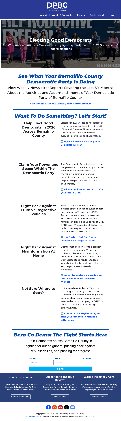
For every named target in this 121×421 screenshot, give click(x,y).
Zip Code (85, 359)
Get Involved (97, 15)
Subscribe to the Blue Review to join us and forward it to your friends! (81, 278)
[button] (3, 44)
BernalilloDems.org (36, 416)
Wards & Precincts (62, 15)
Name (32, 359)
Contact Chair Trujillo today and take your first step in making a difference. (81, 316)
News (112, 15)
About (43, 15)
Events (81, 15)
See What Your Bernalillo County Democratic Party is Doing (60, 79)
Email (58, 359)
